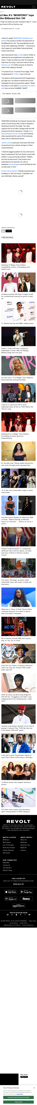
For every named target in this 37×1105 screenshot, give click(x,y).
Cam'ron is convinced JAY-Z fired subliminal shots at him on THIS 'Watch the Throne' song (17, 407)
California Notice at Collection (12, 925)
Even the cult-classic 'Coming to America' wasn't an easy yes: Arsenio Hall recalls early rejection (17, 668)
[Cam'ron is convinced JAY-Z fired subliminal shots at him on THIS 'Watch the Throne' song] (18, 392)
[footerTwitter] (25, 916)
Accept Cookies (18, 1102)
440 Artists (6, 853)
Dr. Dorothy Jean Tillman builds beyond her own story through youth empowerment (17, 464)
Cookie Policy (23, 923)
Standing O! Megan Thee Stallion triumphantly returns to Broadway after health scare (15, 267)
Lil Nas (20, 55)
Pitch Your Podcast (9, 848)
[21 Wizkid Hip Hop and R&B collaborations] (18, 311)
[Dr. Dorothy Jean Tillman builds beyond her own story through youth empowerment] (18, 451)
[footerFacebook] (20, 916)
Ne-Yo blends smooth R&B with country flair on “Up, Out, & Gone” (16, 639)
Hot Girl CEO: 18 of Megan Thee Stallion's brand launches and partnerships (17, 379)
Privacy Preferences (27, 925)
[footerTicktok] (12, 916)
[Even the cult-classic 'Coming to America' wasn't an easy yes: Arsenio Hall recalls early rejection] (18, 653)
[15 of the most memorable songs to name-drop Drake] (18, 478)
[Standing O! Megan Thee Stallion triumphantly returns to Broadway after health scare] (18, 253)
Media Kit (24, 848)
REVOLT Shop (7, 870)
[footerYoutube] (29, 916)
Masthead (24, 842)
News (2, 12)
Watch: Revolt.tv (24, 1074)
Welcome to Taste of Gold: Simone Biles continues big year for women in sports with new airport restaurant (16, 611)
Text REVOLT (7, 868)
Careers (23, 850)
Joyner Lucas (6, 143)
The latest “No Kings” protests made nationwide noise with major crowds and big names (16, 582)
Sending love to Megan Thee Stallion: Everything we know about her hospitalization (15, 436)
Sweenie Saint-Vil (8, 28)
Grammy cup (5, 65)
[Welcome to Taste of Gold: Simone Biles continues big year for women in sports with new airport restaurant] (18, 597)
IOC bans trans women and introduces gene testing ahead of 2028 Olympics (15, 810)
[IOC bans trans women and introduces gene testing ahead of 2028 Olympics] (18, 797)
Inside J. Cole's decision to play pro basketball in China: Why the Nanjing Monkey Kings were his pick (14, 350)
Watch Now (24, 1077)
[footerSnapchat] (16, 916)
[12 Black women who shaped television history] (18, 770)
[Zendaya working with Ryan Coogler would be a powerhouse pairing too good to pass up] (18, 282)
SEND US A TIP (18, 884)
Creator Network (8, 850)
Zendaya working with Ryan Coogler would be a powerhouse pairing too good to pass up (17, 296)
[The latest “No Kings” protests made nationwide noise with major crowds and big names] (18, 568)
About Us (24, 840)
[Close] (34, 1088)
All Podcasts (7, 842)
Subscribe (6, 862)
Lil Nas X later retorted (9, 171)
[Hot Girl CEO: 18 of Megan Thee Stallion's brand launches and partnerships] (18, 365)
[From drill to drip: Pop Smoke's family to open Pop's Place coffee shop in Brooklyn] (18, 743)
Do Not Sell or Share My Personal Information (18, 1097)
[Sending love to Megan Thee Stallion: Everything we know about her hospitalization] (18, 422)
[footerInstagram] (7, 916)
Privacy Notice (14, 923)
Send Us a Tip (25, 845)
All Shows (6, 840)
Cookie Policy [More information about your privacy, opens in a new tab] (19, 1094)
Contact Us (6, 865)
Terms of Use (32, 921)
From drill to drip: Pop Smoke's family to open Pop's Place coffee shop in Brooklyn (16, 756)
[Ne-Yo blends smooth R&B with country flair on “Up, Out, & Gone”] (18, 626)
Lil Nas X (17, 74)
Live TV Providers (8, 845)
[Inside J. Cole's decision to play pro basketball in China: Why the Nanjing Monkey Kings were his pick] (18, 336)
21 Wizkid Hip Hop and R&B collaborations (17, 323)
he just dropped (14, 164)
